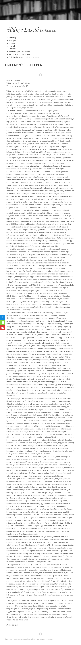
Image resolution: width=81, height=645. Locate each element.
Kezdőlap (12, 38)
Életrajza (12, 40)
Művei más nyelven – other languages (23, 57)
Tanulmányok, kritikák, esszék (20, 54)
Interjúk (12, 46)
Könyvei (12, 43)
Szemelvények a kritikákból (19, 51)
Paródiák (12, 49)
